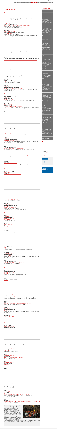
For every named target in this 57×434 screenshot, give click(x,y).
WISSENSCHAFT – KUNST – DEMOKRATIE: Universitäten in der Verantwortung (46, 20)
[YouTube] (45, 156)
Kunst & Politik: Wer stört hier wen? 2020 (46, 135)
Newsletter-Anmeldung (45, 162)
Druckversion (51, 430)
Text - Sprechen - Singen (7, 226)
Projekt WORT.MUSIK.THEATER (8, 204)
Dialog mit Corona (6, 364)
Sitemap (31, 430)
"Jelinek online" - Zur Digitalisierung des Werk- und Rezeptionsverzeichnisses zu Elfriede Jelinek (17, 303)
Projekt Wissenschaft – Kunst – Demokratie (10, 23)
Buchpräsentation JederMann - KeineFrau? (46, 50)
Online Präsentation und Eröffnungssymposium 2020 (46, 113)
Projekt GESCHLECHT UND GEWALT (9, 253)
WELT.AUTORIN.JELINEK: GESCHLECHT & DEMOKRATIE (46, 18)
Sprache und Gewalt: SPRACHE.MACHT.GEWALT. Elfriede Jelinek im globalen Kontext (46, 41)
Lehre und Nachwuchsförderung (48, 2)
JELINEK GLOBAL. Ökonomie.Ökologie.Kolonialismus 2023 (47, 68)
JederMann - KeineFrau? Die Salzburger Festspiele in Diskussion (13, 133)
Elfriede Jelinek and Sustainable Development (10, 163)
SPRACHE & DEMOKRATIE (7, 16)
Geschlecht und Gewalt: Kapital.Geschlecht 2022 (45, 80)
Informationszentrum (21, 2)
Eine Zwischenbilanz (7, 350)
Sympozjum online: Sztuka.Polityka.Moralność (46, 106)
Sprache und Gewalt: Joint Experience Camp (46, 48)
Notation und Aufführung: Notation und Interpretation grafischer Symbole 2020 (46, 127)
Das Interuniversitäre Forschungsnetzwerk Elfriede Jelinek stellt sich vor (14, 148)
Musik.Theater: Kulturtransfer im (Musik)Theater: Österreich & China (13, 88)
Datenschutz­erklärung (45, 430)
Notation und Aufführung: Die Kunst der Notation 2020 (46, 124)
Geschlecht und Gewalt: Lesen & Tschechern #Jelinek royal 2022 (46, 76)
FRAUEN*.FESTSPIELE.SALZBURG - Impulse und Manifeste (12, 74)
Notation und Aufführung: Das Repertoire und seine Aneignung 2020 (46, 130)
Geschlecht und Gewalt (7, 219)
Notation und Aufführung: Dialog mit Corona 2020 (46, 122)
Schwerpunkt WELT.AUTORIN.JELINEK (9, 31)
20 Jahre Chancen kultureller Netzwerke (46, 24)
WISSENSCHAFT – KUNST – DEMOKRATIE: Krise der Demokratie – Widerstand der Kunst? (17, 25)
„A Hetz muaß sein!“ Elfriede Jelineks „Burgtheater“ (46, 32)
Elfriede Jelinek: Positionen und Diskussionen (10, 180)
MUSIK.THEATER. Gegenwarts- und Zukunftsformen (11, 140)
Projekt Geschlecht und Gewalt (8, 197)
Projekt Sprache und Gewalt (8, 104)
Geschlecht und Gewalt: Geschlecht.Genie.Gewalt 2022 (46, 85)
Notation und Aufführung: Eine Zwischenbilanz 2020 (46, 118)
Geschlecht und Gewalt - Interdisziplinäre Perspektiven (11, 199)
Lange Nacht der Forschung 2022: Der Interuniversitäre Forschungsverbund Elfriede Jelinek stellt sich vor (47, 88)
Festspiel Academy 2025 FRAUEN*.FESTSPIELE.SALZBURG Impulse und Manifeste (47, 29)
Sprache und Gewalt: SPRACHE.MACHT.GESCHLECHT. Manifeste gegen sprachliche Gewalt (47, 45)
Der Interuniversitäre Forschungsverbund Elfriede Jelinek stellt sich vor (14, 262)
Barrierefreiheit (39, 430)
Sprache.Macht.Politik (7, 343)
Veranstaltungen (34, 2)
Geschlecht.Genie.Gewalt (7, 255)
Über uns (16, 2)
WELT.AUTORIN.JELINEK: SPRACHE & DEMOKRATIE (46, 11)
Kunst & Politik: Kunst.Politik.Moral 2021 (47, 103)
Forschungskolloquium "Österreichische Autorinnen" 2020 (47, 133)
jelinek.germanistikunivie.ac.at (46, 152)
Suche (51, 0)
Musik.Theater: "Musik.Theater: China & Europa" (46, 37)
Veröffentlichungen (40, 2)
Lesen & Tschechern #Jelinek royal (9, 218)
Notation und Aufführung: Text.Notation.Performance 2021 (46, 97)
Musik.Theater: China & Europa (8, 99)
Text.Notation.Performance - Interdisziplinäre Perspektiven (12, 296)
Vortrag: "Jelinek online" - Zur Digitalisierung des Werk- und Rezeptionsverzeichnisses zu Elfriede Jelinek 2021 (46, 100)
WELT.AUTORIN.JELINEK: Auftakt (47, 22)
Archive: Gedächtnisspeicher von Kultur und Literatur (46, 27)
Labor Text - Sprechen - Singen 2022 (46, 78)
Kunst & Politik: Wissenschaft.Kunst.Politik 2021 (46, 95)
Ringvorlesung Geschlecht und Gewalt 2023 (46, 71)
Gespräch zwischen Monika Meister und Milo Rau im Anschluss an (16, 155)
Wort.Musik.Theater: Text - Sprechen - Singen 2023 (46, 74)
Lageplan (43, 160)
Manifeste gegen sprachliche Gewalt (9, 127)
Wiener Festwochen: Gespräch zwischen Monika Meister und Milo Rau (46, 60)
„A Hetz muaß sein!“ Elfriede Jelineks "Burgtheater (11, 81)
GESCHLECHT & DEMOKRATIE (8, 33)
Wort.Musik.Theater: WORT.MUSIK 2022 (45, 83)
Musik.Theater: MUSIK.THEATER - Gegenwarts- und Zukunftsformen (47, 53)
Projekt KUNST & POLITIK (7, 308)
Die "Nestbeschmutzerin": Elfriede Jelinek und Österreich (12, 113)
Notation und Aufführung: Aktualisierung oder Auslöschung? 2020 (47, 110)
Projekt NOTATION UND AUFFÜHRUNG (9, 294)
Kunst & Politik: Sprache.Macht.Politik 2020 (46, 115)
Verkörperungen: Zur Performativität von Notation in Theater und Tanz (13, 357)
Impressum (35, 430)
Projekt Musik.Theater (7, 86)
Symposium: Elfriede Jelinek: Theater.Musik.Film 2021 (46, 91)
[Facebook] (43, 156)
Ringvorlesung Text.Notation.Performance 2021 (46, 108)
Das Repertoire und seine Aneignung (9, 385)
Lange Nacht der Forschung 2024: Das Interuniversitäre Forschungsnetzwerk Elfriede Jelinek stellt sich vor (47, 56)
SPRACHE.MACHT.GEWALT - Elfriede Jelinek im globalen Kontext (13, 106)
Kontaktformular (44, 161)
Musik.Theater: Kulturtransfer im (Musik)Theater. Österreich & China (46, 34)
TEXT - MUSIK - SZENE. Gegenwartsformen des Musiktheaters (45, 65)
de (49, 0)
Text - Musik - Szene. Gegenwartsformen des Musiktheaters (12, 174)
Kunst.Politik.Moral (6, 310)
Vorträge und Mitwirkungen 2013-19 (47, 139)
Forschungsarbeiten (28, 2)
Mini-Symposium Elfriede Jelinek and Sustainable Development (46, 63)
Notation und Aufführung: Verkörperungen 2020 (45, 120)
